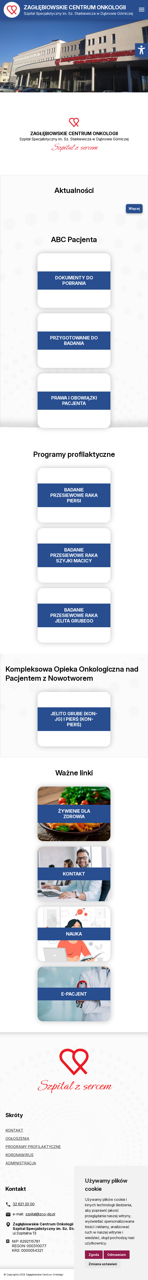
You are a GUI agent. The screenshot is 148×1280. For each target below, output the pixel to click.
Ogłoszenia (17, 1138)
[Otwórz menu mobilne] (141, 10)
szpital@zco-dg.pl (40, 1214)
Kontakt (14, 1130)
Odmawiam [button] (116, 1255)
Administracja (20, 1163)
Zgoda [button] (94, 1255)
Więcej (134, 208)
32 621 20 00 (24, 1204)
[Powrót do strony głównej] (68, 10)
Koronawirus (19, 1155)
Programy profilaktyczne (33, 1146)
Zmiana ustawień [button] (103, 1264)
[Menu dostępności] (141, 50)
